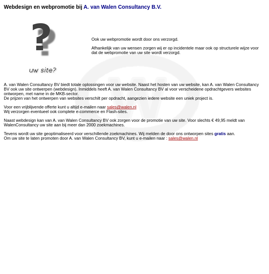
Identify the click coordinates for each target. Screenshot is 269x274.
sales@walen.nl (121, 107)
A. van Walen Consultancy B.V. (122, 7)
